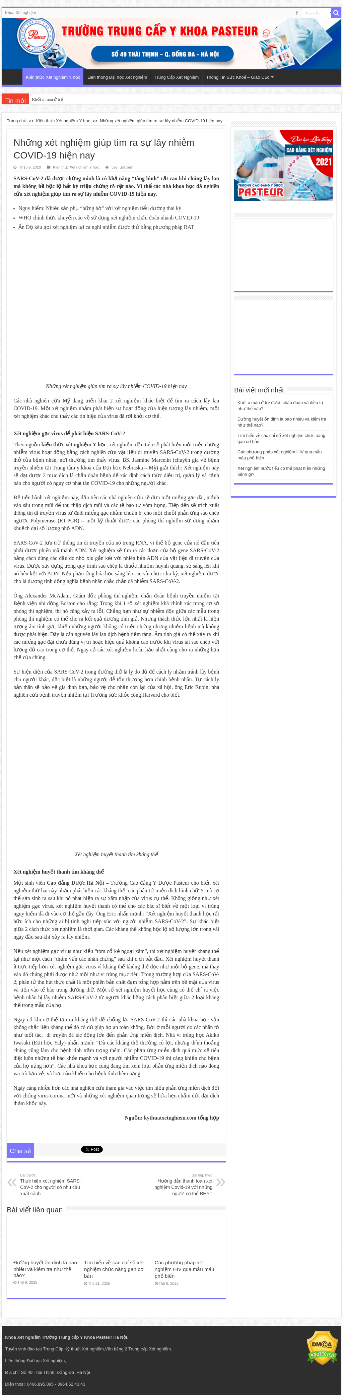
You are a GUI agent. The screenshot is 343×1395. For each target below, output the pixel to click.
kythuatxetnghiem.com (170, 1118)
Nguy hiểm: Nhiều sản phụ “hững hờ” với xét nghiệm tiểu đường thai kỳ (99, 208)
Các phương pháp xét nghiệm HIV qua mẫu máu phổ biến (184, 1269)
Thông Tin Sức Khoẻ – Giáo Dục (237, 77)
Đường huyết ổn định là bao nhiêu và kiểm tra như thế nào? (45, 1269)
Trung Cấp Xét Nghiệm (176, 77)
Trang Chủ (13, 76)
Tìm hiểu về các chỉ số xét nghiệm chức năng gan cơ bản (114, 1269)
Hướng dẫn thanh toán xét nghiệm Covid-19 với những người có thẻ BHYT (178, 1184)
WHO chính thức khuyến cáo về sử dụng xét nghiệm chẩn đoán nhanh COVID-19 (108, 217)
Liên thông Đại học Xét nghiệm (117, 77)
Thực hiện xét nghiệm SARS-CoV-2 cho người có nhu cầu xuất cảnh (54, 1184)
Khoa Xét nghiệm (20, 12)
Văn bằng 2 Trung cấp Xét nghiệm (138, 1348)
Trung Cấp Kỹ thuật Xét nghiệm (73, 1348)
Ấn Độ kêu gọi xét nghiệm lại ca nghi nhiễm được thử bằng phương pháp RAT (106, 227)
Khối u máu (42, 99)
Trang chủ (16, 120)
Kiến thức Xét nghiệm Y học (53, 77)
